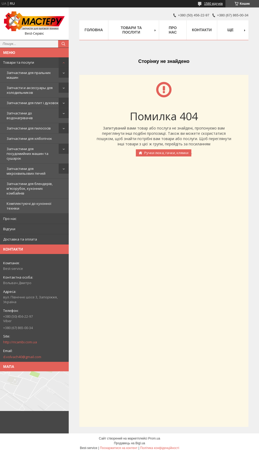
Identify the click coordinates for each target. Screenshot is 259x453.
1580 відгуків (213, 4)
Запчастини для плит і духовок (33, 102)
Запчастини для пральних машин (29, 75)
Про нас (9, 218)
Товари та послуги (18, 62)
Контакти (202, 30)
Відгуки (9, 229)
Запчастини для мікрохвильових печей (26, 171)
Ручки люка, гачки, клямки (166, 152)
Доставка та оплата (20, 239)
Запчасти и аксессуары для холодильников (30, 90)
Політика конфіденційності (159, 448)
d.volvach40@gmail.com (22, 356)
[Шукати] (63, 44)
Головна (94, 30)
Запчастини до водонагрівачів (20, 115)
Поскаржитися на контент (118, 448)
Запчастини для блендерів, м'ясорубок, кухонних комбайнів (30, 188)
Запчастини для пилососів (29, 128)
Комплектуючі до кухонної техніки (29, 206)
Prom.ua (154, 438)
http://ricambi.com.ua (20, 342)
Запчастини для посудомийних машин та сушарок (27, 153)
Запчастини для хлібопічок (29, 138)
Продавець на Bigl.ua (129, 443)
